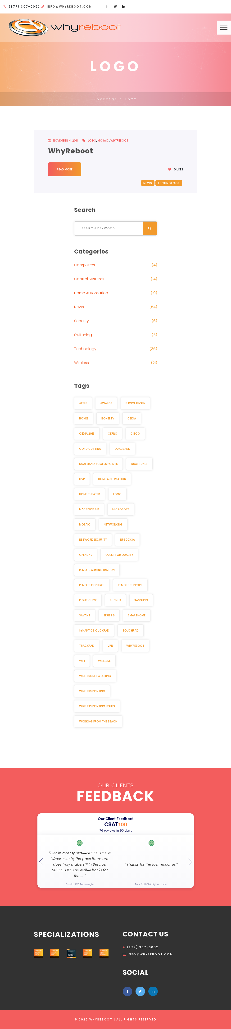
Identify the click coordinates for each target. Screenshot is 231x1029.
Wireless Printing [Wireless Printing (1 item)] (92, 691)
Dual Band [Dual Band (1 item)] (122, 449)
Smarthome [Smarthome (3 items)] (136, 615)
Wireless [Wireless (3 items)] (104, 661)
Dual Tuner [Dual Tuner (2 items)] (139, 464)
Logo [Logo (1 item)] (117, 494)
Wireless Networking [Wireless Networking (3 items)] (95, 676)
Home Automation (91, 293)
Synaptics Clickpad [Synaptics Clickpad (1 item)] (94, 630)
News (147, 183)
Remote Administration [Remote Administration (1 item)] (97, 570)
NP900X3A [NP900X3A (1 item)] (127, 540)
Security (81, 321)
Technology (169, 183)
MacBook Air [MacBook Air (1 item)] (89, 509)
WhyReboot (119, 140)
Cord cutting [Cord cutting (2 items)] (90, 449)
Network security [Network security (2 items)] (93, 540)
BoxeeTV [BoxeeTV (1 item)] (107, 418)
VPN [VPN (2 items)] (110, 646)
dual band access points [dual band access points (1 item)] (98, 464)
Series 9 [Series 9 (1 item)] (109, 615)
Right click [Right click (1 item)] (88, 600)
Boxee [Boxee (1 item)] (83, 418)
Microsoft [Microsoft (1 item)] (120, 509)
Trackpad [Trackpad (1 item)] (86, 646)
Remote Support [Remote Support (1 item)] (130, 585)
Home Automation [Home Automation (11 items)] (112, 479)
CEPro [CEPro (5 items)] (112, 434)
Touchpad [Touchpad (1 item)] (130, 630)
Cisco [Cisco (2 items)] (135, 434)
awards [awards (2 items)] (106, 403)
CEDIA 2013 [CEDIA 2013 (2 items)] (87, 434)
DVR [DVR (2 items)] (82, 479)
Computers (84, 265)
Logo (92, 140)
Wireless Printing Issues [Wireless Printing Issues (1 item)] (97, 706)
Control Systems (89, 279)
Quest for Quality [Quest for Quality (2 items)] (119, 555)
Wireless (81, 362)
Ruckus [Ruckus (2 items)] (115, 600)
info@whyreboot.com (69, 6)
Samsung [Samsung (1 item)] (141, 600)
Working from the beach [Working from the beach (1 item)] (98, 721)
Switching (83, 335)
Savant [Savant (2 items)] (84, 615)
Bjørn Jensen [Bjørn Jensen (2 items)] (135, 403)
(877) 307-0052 (141, 947)
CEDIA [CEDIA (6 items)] (131, 418)
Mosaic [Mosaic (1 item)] (85, 524)
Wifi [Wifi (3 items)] (82, 661)
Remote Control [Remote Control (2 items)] (92, 585)
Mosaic (103, 140)
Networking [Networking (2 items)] (113, 524)
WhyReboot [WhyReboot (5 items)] (135, 646)
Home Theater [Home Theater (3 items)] (89, 494)
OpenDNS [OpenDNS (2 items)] (85, 555)
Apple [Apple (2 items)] (83, 403)
